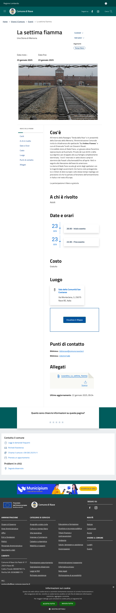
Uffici (3, 532)
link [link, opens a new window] (80, 599)
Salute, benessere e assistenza (70, 544)
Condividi (79, 33)
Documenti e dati (8, 550)
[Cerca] (111, 11)
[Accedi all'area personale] (106, 3)
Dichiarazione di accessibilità (69, 575)
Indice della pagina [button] (26, 128)
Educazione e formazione (68, 524)
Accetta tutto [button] (49, 604)
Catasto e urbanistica (38, 541)
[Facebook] (91, 11)
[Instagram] (97, 11)
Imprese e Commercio (38, 537)
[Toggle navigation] (4, 11)
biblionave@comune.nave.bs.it (71, 351)
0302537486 (64, 355)
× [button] (113, 587)
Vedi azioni (79, 38)
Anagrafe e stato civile (39, 524)
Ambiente (62, 540)
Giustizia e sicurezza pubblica (70, 528)
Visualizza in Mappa (74, 319)
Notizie (90, 524)
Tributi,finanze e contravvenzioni (64, 534)
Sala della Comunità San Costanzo (69, 291)
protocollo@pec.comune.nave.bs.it (15, 584)
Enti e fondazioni (8, 537)
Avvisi (89, 532)
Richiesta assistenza (38, 575)
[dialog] (58, 599)
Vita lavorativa (36, 532)
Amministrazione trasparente (70, 562)
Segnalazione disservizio (39, 566)
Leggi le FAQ (35, 571)
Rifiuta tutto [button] (67, 604)
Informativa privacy (66, 566)
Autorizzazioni (64, 548)
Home (5, 21)
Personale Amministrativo (11, 545)
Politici (4, 541)
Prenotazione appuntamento (41, 562)
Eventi (30, 21)
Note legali (62, 571)
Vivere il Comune (18, 21)
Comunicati (91, 528)
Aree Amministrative (9, 528)
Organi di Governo (8, 524)
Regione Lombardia (11, 3)
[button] (58, 609)
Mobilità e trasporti (37, 545)
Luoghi (89, 544)
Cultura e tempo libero (39, 528)
